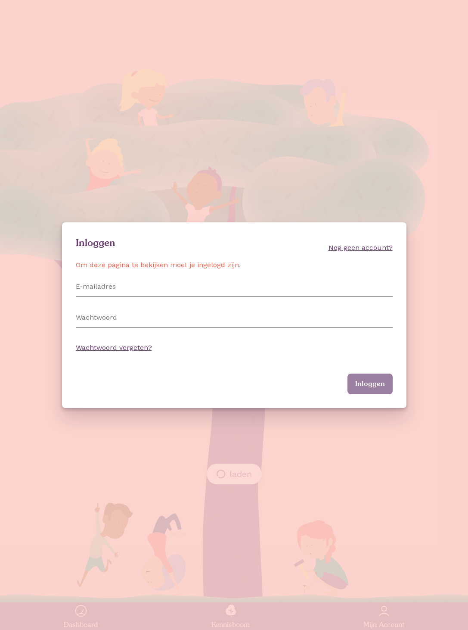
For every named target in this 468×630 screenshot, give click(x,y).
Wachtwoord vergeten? (114, 347)
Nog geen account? (361, 247)
